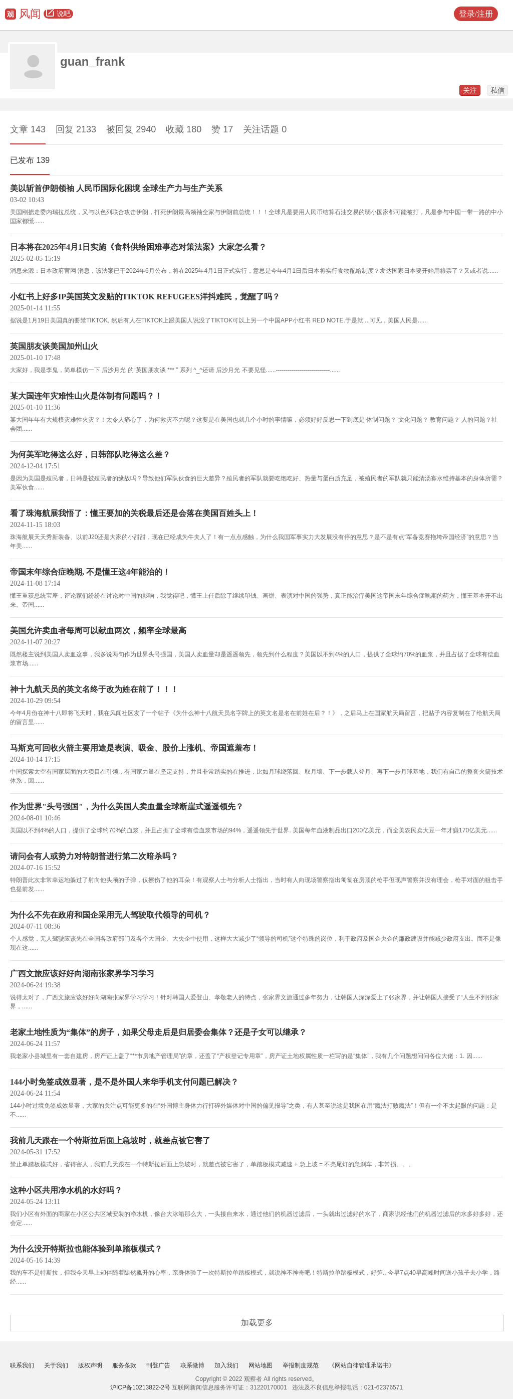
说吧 (58, 14)
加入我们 (226, 1365)
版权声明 (90, 1365)
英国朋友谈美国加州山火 (54, 346)
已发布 (30, 160)
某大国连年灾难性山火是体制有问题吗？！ (86, 396)
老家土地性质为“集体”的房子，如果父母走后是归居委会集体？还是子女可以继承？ (158, 1032)
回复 (76, 129)
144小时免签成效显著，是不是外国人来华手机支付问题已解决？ (124, 1082)
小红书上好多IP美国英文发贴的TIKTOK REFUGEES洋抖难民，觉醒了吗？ (145, 296)
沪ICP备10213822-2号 (140, 1387)
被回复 (131, 129)
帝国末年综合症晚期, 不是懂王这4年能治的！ (90, 572)
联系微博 (192, 1365)
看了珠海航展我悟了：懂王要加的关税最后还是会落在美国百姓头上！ (134, 513)
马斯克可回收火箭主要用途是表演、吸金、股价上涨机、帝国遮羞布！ (134, 748)
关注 (470, 90)
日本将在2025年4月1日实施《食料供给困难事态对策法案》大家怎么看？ (138, 247)
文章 (28, 129)
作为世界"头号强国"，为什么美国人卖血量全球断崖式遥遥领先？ (126, 806)
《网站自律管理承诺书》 (362, 1365)
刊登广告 (158, 1365)
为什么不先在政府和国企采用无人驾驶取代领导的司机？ (110, 915)
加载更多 (257, 1322)
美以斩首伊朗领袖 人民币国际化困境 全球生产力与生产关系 (116, 188)
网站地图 (260, 1365)
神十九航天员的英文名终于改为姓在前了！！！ (94, 689)
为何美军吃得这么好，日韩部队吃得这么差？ (90, 454)
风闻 (30, 14)
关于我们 (56, 1365)
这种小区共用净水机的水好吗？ (66, 1190)
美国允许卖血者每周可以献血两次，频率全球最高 (98, 630)
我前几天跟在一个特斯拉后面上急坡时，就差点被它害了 (110, 1140)
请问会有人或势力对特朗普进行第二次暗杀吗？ (94, 856)
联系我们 (22, 1365)
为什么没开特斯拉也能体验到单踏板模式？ (86, 1249)
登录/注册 (476, 14)
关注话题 (265, 129)
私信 (497, 90)
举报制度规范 (301, 1365)
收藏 (183, 129)
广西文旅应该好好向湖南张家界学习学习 (82, 973)
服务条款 (124, 1365)
